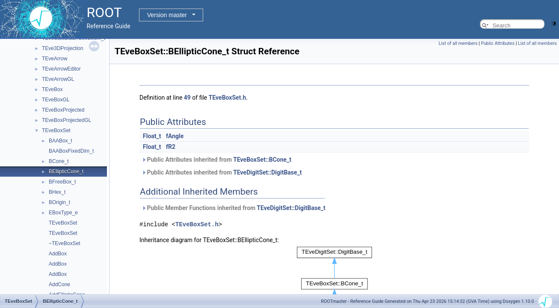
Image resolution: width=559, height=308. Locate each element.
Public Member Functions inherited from (233, 207)
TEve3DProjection (62, 48)
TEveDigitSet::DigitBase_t (267, 172)
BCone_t (59, 161)
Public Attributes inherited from (216, 159)
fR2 (170, 146)
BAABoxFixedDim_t (71, 151)
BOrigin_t (59, 202)
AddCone (59, 284)
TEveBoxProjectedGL (66, 120)
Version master (167, 15)
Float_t (152, 136)
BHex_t (57, 192)
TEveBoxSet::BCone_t (262, 159)
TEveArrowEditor (61, 69)
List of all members (458, 43)
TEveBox (52, 89)
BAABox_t (60, 141)
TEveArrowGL (58, 79)
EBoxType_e (63, 213)
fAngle (174, 136)
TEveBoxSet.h (227, 97)
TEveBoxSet (56, 130)
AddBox (58, 254)
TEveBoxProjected (63, 110)
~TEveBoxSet (64, 243)
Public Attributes (498, 43)
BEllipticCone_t (66, 172)
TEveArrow (54, 59)
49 (187, 97)
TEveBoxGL (56, 100)
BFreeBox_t (62, 182)
